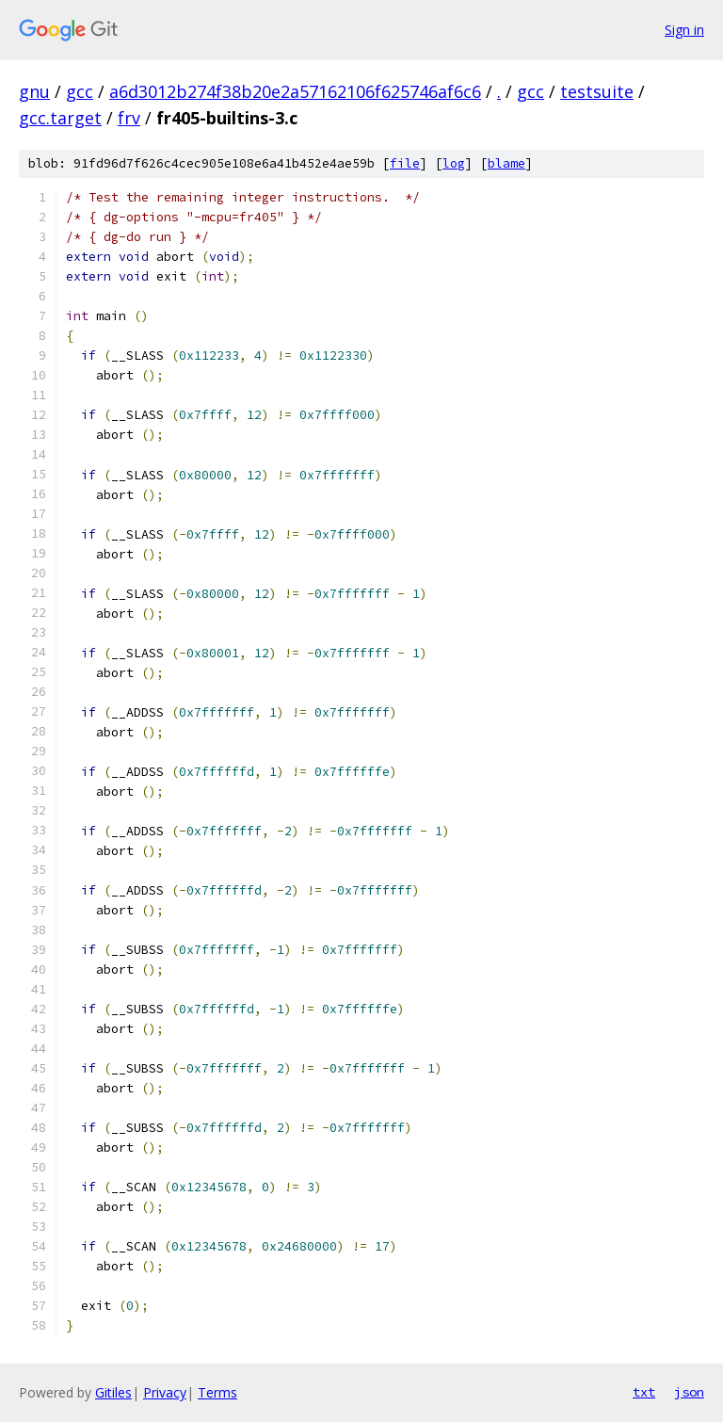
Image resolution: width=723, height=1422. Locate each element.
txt (644, 1391)
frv (129, 117)
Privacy (164, 1392)
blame (506, 163)
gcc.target (60, 117)
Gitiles (113, 1392)
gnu (34, 91)
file (405, 163)
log (453, 163)
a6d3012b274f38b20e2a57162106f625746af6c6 (295, 91)
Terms (217, 1392)
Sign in (684, 30)
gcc (79, 91)
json (689, 1391)
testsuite (597, 91)
